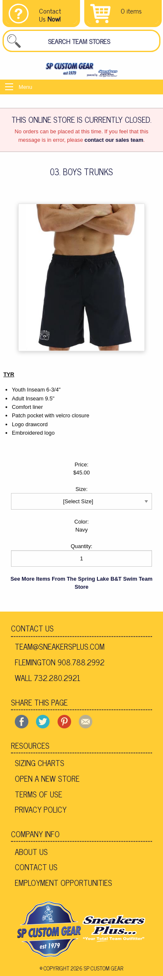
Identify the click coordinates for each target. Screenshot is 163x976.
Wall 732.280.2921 (47, 677)
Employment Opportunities (63, 882)
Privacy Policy (40, 809)
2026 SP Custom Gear (97, 968)
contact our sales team (114, 140)
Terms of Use (38, 794)
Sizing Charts (39, 762)
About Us (31, 851)
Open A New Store (47, 778)
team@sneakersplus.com (60, 646)
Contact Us (32, 628)
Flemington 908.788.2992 (60, 662)
